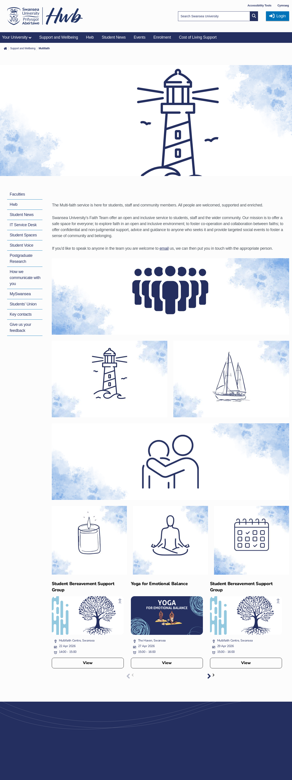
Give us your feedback (20, 327)
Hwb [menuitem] (90, 37)
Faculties (17, 194)
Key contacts (21, 314)
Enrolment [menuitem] (162, 37)
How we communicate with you (25, 277)
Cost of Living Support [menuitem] (197, 37)
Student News (22, 214)
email (164, 248)
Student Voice (21, 245)
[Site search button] (254, 16)
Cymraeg (283, 5)
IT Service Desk (23, 225)
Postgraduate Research (21, 258)
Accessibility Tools (260, 5)
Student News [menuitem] (114, 37)
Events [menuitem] (139, 37)
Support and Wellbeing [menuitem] (58, 37)
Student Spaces (23, 235)
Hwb (14, 204)
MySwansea (20, 294)
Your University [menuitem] (15, 37)
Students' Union (23, 304)
